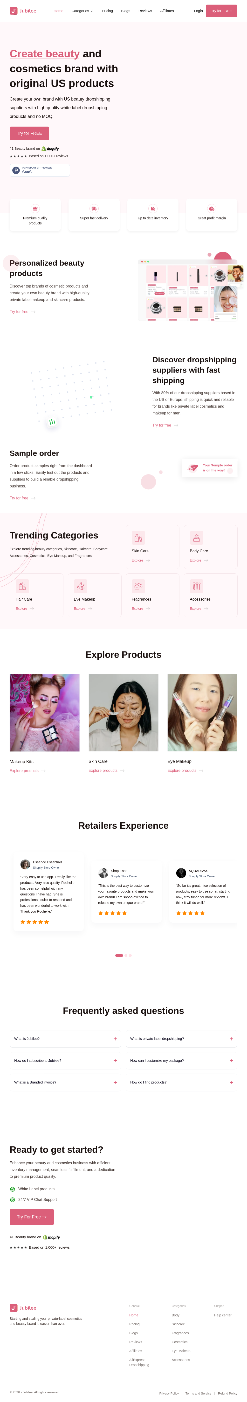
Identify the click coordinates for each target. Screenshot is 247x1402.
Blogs (125, 11)
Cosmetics (179, 1342)
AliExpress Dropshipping (139, 1362)
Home (58, 11)
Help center (223, 1315)
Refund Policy (227, 1393)
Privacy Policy (169, 1393)
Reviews (145, 11)
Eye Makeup (181, 1351)
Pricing (107, 11)
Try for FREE (221, 11)
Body (175, 1315)
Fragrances (180, 1333)
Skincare (178, 1324)
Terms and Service (198, 1393)
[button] (83, 11)
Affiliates (167, 11)
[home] (23, 11)
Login (198, 11)
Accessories (181, 1360)
